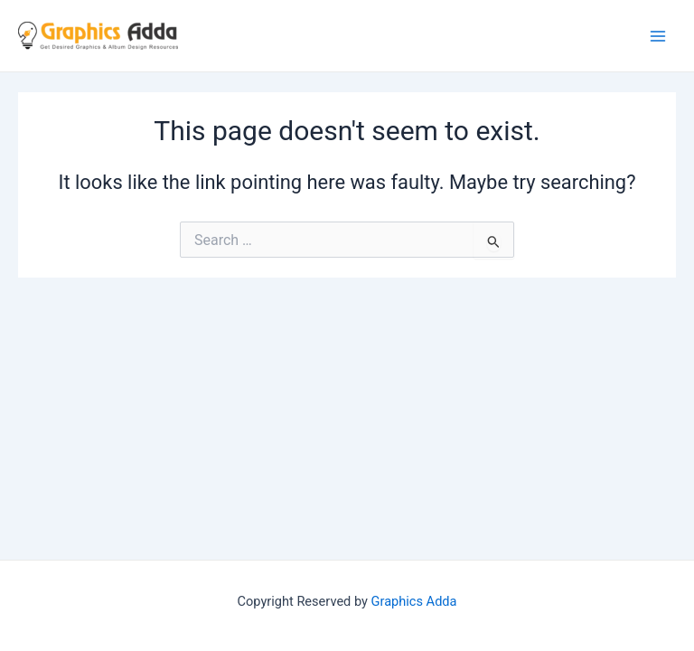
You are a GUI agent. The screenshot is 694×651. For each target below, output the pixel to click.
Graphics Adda (414, 601)
